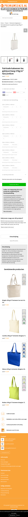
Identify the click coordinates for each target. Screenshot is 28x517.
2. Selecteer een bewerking (10, 100)
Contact (3, 473)
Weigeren (18, 515)
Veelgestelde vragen (5, 464)
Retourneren (4, 481)
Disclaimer (3, 495)
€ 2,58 (5, 371)
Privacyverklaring (5, 492)
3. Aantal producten (8, 174)
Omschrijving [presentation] (14, 237)
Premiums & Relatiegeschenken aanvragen (11, 466)
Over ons (3, 459)
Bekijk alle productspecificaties (10, 84)
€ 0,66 (5, 405)
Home (2, 23)
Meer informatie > (8, 211)
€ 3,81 (5, 305)
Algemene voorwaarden (6, 488)
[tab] (14, 236)
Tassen (6, 23)
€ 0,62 (5, 338)
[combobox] (12, 17)
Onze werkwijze (4, 477)
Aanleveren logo (4, 475)
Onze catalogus (4, 462)
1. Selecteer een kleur (8, 89)
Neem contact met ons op (7, 227)
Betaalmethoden (5, 479)
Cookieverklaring (5, 490)
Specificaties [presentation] (14, 241)
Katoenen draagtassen (15, 23)
